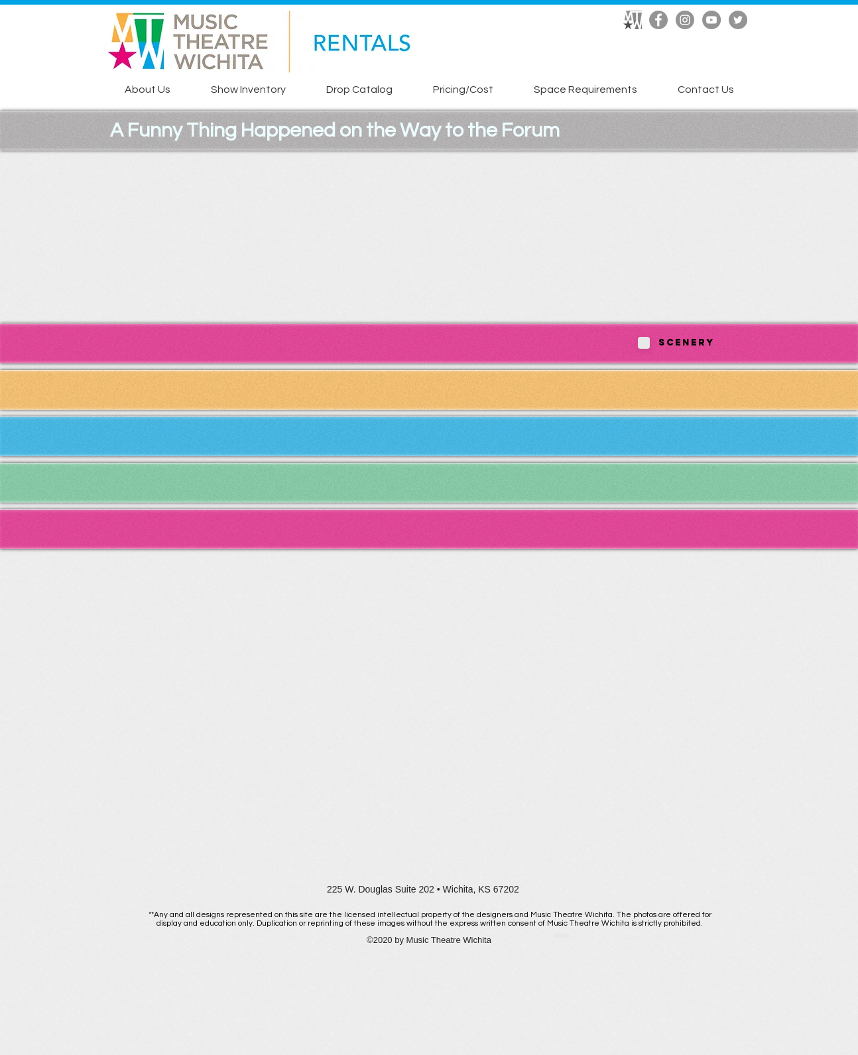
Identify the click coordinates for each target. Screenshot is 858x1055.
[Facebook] (658, 20)
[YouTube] (711, 20)
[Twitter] (738, 20)
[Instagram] (685, 20)
